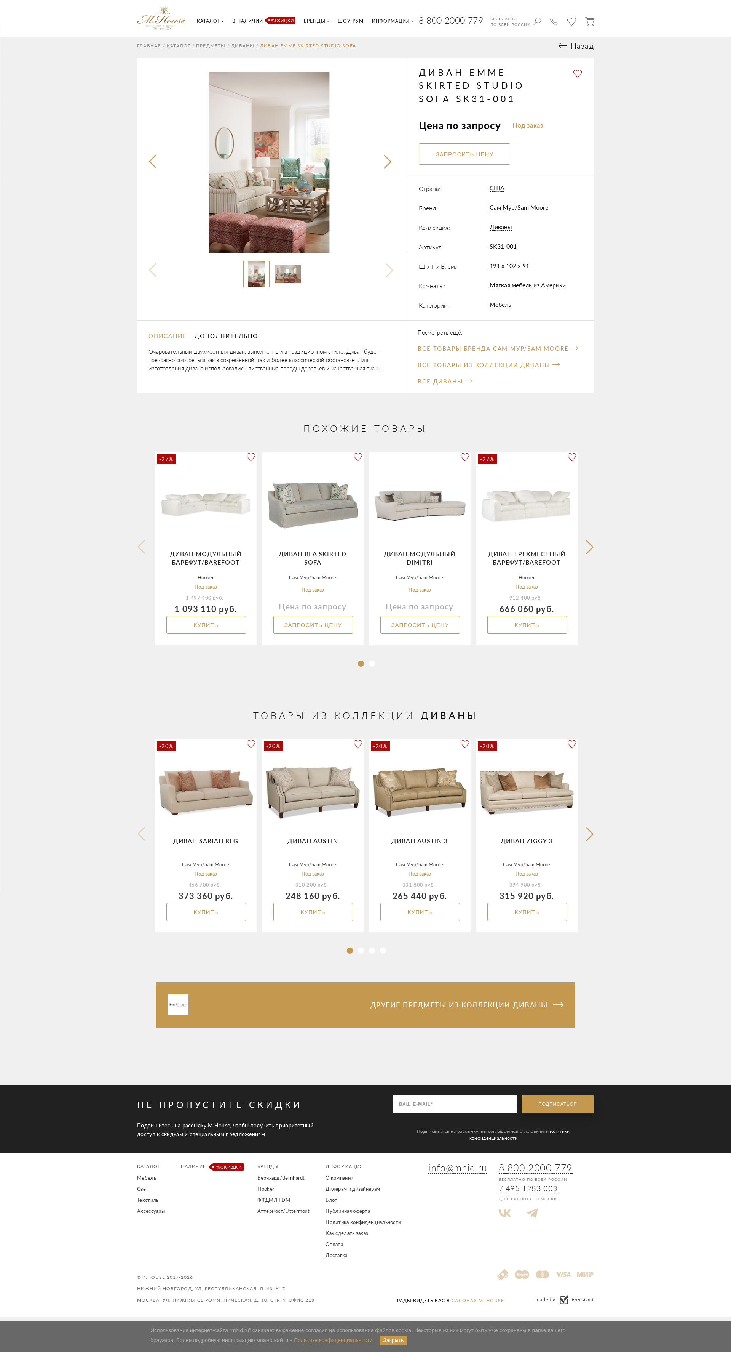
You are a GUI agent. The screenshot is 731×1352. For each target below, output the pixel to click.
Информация (344, 1169)
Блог (331, 1203)
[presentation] (153, 166)
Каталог (178, 49)
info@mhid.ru (457, 1171)
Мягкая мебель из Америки (528, 288)
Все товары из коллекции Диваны (488, 368)
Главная (149, 49)
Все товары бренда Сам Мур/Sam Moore (498, 351)
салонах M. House (478, 1304)
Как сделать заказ (347, 1236)
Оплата (334, 1248)
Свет (142, 1192)
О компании (339, 1181)
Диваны (242, 49)
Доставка (336, 1259)
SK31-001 (503, 249)
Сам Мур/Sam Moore (519, 211)
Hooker (266, 1192)
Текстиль (147, 1203)
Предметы (211, 49)
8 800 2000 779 (451, 20)
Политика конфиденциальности (363, 1225)
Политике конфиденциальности (333, 1340)
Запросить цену (313, 628)
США (497, 191)
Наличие (211, 1170)
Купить (205, 628)
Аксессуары (151, 1214)
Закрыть (393, 1340)
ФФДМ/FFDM (273, 1203)
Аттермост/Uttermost (283, 1214)
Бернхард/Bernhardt (281, 1181)
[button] (361, 667)
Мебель (500, 308)
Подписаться (557, 1107)
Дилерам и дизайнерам (353, 1192)
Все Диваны (445, 384)
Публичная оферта (348, 1214)
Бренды (268, 1169)
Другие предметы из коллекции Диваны (466, 1008)
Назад (582, 49)
